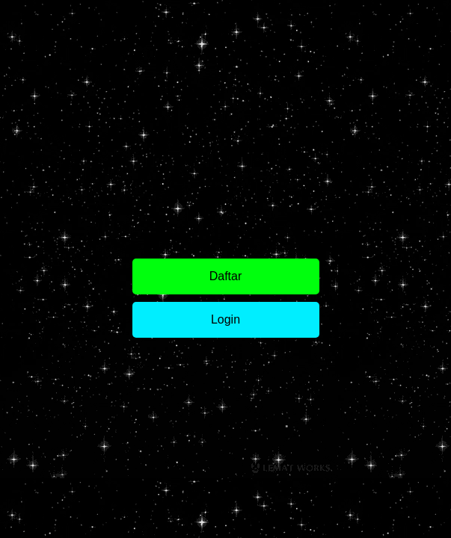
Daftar (225, 276)
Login (225, 319)
